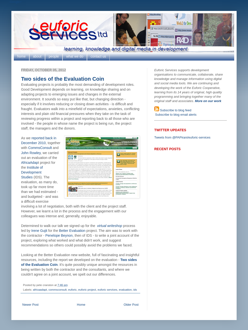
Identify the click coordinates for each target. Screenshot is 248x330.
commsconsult (57, 289)
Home (81, 304)
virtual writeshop (109, 226)
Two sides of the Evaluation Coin (62, 79)
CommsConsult (40, 148)
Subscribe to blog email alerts (175, 114)
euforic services (107, 289)
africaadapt (40, 289)
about (37, 56)
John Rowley (31, 153)
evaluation (125, 289)
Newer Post (30, 304)
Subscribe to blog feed (175, 110)
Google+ (16, 2)
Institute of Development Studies (32, 172)
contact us (98, 56)
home (21, 56)
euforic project (87, 289)
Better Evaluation (72, 231)
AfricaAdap (29, 163)
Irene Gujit (39, 231)
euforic (72, 289)
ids (135, 289)
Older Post (131, 304)
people (54, 56)
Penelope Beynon (59, 235)
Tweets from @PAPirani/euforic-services (182, 137)
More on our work (208, 101)
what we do (74, 56)
